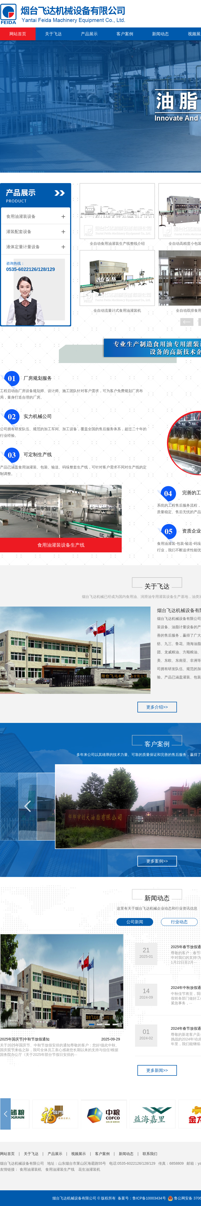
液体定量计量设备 (23, 247)
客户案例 (124, 34)
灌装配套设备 (18, 231)
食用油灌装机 (31, 1169)
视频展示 (78, 1154)
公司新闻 (134, 922)
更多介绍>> (157, 707)
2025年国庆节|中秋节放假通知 (24, 1039)
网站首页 (17, 34)
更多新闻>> (157, 1070)
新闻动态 (160, 34)
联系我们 (150, 1154)
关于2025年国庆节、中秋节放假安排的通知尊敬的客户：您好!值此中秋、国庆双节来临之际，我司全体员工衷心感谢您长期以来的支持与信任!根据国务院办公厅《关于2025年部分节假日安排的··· (59, 1050)
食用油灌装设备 (21, 216)
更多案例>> (157, 861)
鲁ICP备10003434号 (149, 1198)
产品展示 (89, 34)
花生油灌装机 (89, 1169)
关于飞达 (53, 34)
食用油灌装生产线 (60, 1169)
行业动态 (179, 922)
